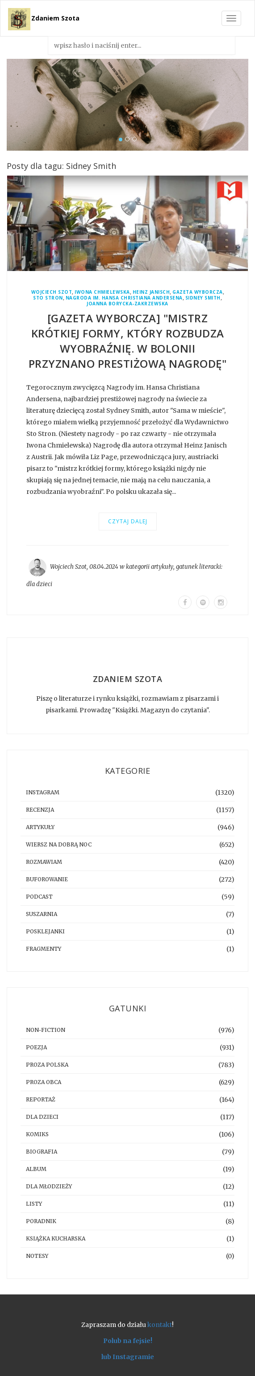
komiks (37, 1134)
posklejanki (45, 931)
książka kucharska (55, 1238)
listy (34, 1203)
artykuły (162, 567)
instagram (42, 792)
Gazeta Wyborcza (197, 292)
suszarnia (41, 914)
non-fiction (45, 1030)
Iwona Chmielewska (102, 292)
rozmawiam (44, 861)
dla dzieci (39, 584)
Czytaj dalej (127, 521)
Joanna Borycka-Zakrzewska (127, 303)
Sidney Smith (203, 298)
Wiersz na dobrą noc (59, 844)
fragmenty (43, 948)
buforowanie (47, 879)
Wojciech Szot (51, 292)
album (36, 1169)
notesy (37, 1256)
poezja (36, 1047)
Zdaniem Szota (55, 18)
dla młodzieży (49, 1186)
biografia (41, 1151)
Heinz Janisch (151, 292)
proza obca (43, 1082)
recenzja (40, 809)
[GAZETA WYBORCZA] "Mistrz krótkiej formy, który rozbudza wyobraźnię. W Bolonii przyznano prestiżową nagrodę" (128, 341)
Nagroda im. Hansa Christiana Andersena (124, 298)
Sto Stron (48, 298)
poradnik (41, 1221)
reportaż (40, 1099)
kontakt (159, 1325)
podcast (39, 896)
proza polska (47, 1064)
